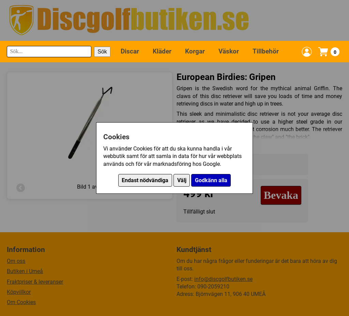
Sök (102, 51)
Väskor (228, 51)
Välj (181, 180)
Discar (130, 51)
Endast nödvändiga (145, 180)
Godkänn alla (211, 180)
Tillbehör (266, 51)
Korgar (195, 51)
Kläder (162, 51)
